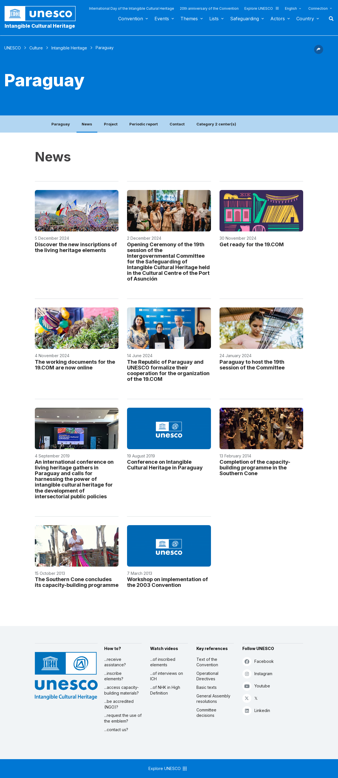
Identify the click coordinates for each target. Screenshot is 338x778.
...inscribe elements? (113, 676)
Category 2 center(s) (216, 124)
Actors (277, 18)
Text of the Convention (207, 662)
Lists (214, 18)
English (291, 8)
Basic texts (206, 687)
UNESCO (12, 47)
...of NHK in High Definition (165, 690)
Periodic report (143, 124)
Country (305, 18)
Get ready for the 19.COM (252, 244)
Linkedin (256, 710)
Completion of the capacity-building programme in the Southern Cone (255, 467)
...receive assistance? (115, 662)
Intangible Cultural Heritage (40, 26)
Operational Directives (207, 676)
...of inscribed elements (162, 662)
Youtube (256, 685)
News (87, 124)
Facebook (258, 661)
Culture (36, 47)
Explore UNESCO (261, 8)
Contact (177, 124)
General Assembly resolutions (213, 698)
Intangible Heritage (69, 47)
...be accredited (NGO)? (119, 704)
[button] (318, 52)
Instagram (257, 673)
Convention (130, 18)
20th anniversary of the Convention (209, 8)
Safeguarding (244, 18)
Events (161, 18)
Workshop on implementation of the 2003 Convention (167, 582)
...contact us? (116, 729)
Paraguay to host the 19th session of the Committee (252, 365)
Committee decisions (206, 712)
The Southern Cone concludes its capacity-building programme (76, 582)
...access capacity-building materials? (121, 690)
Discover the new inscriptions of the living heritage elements (76, 247)
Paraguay (60, 124)
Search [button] (329, 18)
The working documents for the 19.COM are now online (75, 365)
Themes (189, 18)
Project (111, 124)
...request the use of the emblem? (123, 718)
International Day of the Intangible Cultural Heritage (131, 8)
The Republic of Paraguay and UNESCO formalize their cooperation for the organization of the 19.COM (168, 370)
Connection (318, 8)
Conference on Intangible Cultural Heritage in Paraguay (165, 465)
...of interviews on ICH (166, 676)
